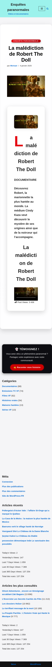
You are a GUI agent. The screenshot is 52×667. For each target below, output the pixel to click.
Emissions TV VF (10, 391)
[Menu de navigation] (42, 8)
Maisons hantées (10, 405)
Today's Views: (9, 553)
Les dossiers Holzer (12, 603)
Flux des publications (12, 486)
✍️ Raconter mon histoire (27, 367)
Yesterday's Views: (11, 557)
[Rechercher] (47, 9)
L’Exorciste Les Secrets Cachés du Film (21, 599)
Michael (13, 66)
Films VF (6, 395)
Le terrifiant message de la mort (18, 608)
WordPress (35, 664)
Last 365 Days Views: (12, 571)
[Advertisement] (26, 443)
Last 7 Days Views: (11, 562)
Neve (13, 664)
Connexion (7, 482)
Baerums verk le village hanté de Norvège (23, 526)
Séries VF (7, 410)
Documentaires (9, 386)
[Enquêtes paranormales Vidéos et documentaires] (18, 8)
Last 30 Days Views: (11, 567)
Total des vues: (9, 576)
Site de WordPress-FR (13, 496)
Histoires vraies (10, 400)
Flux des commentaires (13, 491)
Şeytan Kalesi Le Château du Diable (19, 536)
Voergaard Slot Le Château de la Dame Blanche (25, 531)
